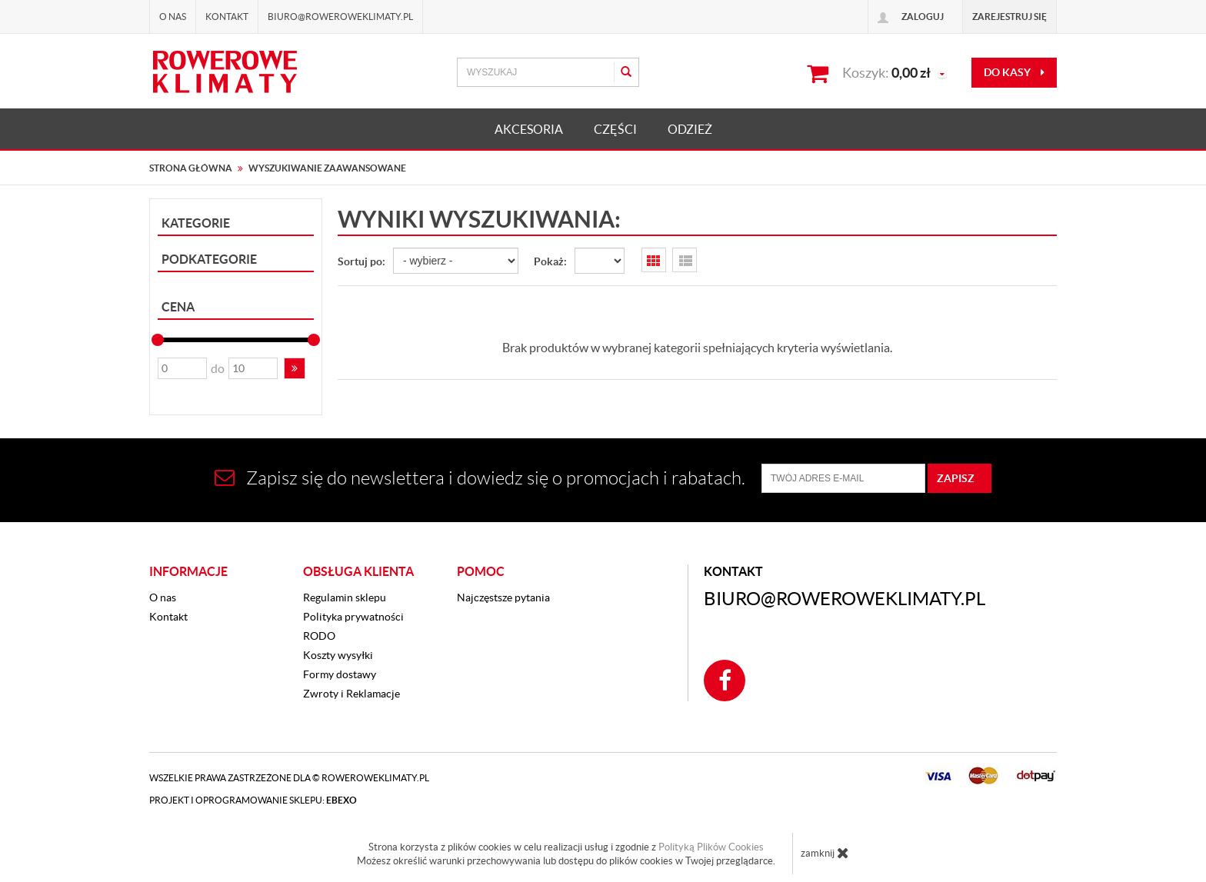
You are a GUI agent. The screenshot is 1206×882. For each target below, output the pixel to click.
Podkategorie (209, 259)
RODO (319, 636)
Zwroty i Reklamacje (351, 693)
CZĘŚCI (615, 129)
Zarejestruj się (1009, 17)
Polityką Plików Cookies (711, 847)
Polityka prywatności (353, 617)
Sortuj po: (361, 261)
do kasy (1014, 72)
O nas (172, 17)
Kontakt (226, 17)
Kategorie (196, 223)
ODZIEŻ (690, 129)
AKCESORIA (529, 129)
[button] (294, 368)
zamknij (825, 852)
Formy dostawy (339, 674)
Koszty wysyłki (338, 655)
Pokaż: (550, 261)
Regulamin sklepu (344, 597)
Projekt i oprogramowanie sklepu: (253, 800)
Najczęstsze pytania (503, 597)
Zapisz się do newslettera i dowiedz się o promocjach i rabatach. (480, 478)
